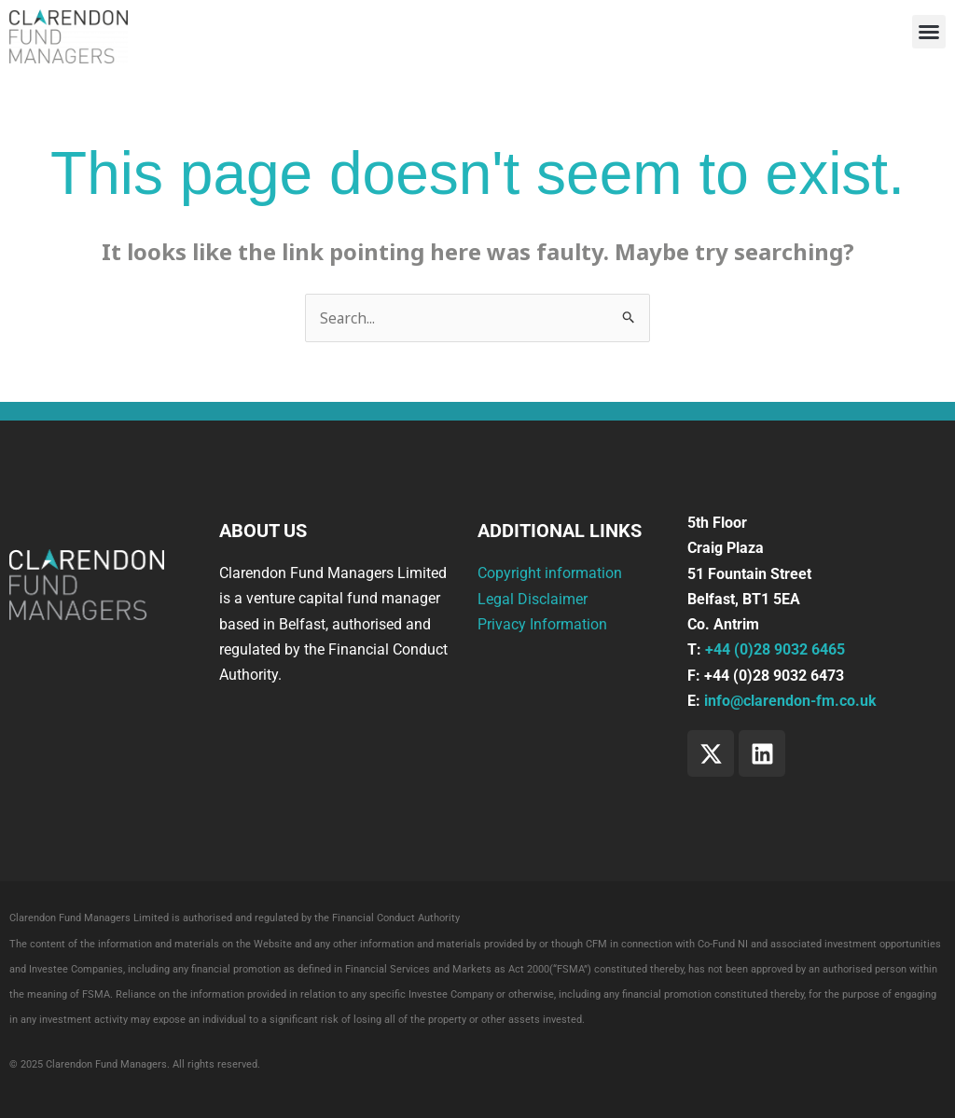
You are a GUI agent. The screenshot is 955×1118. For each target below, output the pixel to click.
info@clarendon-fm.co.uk (790, 701)
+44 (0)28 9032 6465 (775, 650)
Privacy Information (542, 624)
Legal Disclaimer (533, 599)
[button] (929, 31)
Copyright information (550, 574)
